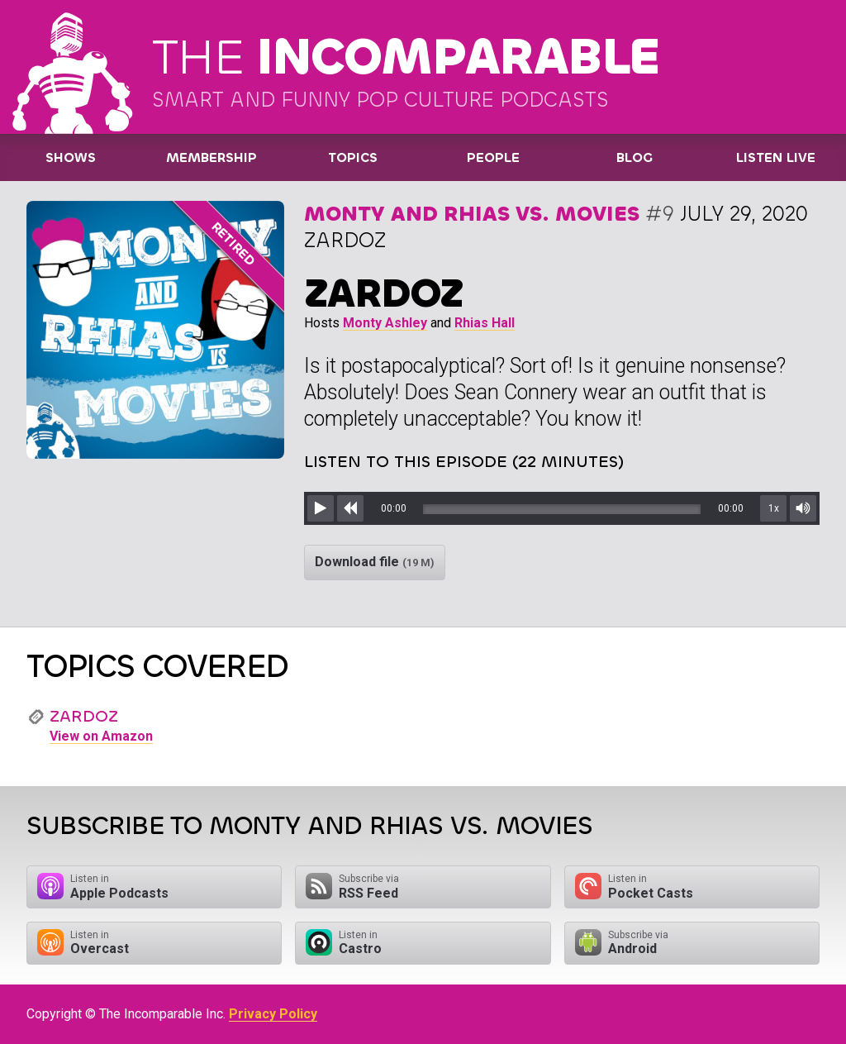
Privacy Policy (273, 1014)
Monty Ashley (385, 323)
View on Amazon (101, 736)
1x (773, 508)
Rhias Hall (484, 323)
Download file (375, 562)
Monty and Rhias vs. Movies (471, 213)
